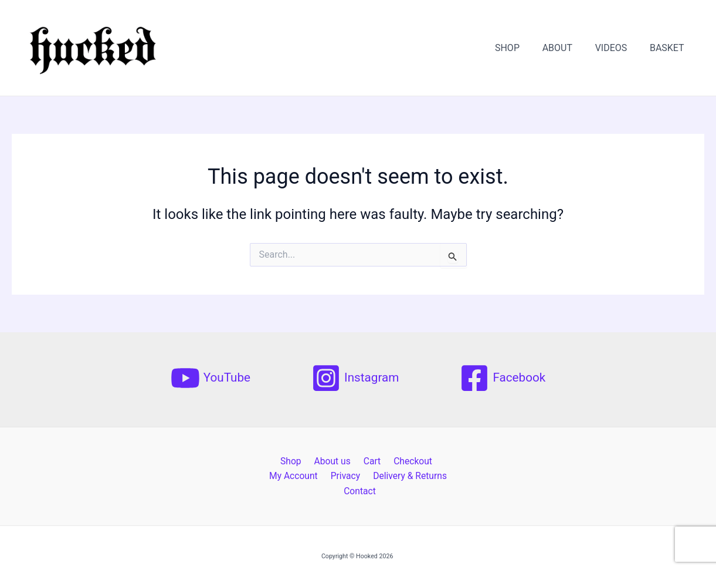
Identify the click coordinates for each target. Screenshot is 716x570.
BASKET (668, 47)
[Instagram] (355, 378)
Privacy (296, 476)
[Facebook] (503, 378)
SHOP (520, 47)
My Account (432, 461)
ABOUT (567, 47)
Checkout (378, 461)
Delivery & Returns (359, 476)
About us (304, 461)
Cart (340, 461)
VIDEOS (617, 47)
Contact (422, 476)
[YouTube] (210, 378)
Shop (264, 461)
